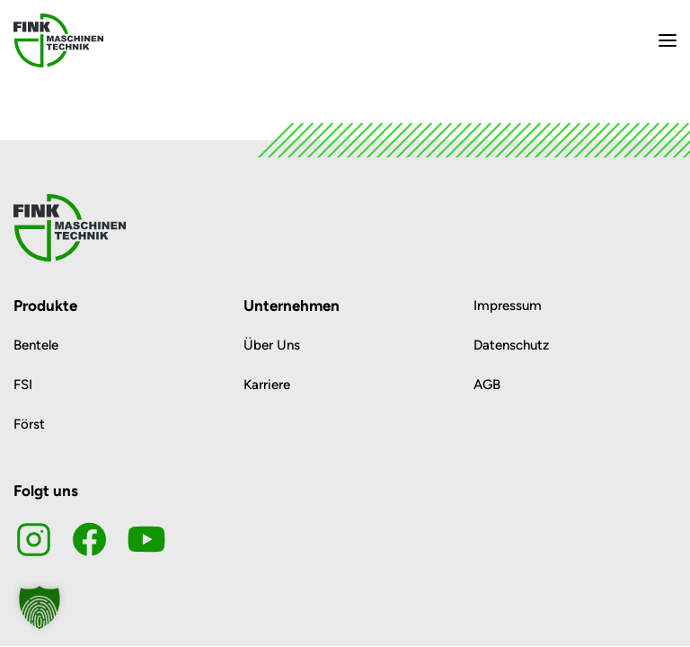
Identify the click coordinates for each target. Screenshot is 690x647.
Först (29, 424)
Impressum (507, 305)
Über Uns (271, 345)
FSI (22, 385)
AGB (486, 385)
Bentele (35, 345)
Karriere (266, 385)
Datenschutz (511, 345)
